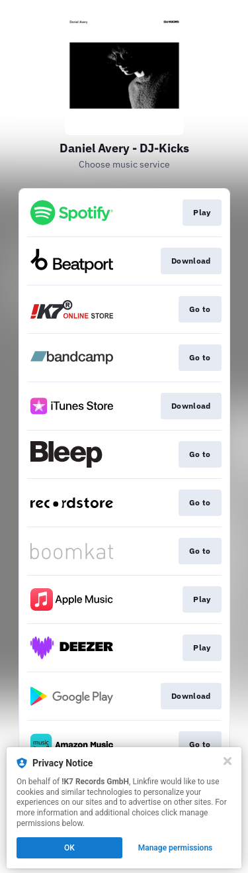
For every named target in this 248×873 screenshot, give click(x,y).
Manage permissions (175, 847)
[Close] (227, 761)
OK (69, 847)
